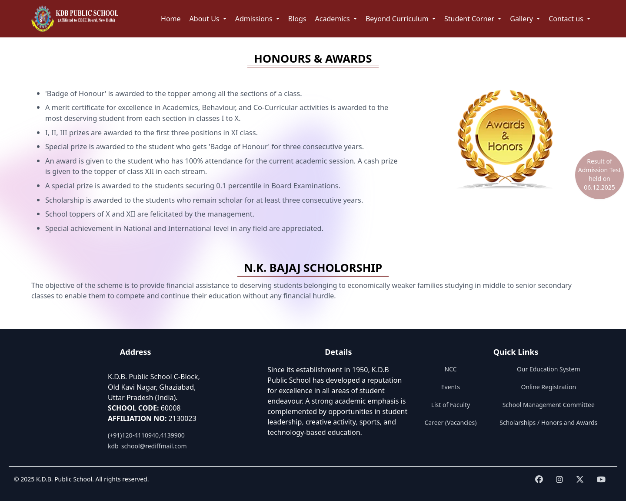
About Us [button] (205, 18)
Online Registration (548, 387)
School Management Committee (549, 405)
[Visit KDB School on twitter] (580, 479)
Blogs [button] (297, 18)
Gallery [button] (522, 18)
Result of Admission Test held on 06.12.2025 (599, 174)
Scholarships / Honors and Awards (548, 422)
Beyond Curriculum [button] (398, 18)
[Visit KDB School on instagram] (559, 479)
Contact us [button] (567, 18)
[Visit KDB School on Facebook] (539, 479)
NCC (450, 369)
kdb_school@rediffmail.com (147, 446)
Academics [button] (333, 18)
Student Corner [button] (470, 18)
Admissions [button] (254, 18)
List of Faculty (450, 405)
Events (450, 387)
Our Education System (548, 369)
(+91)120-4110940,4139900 (146, 435)
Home (171, 18)
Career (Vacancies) (450, 422)
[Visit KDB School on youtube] (601, 479)
